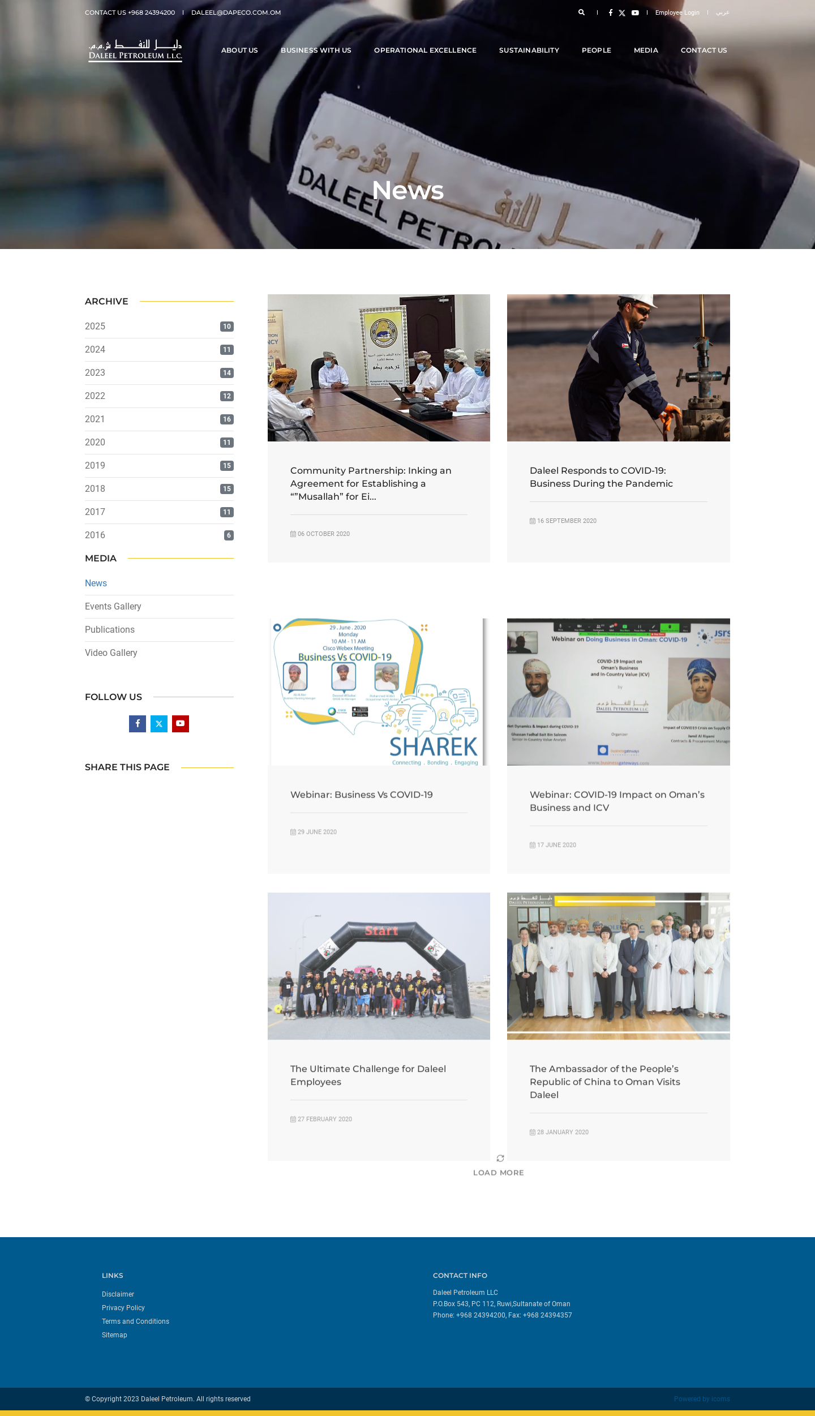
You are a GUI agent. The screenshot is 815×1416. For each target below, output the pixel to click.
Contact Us (706, 40)
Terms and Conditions (135, 1321)
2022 (95, 396)
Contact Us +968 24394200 (130, 12)
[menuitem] (250, 1294)
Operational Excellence (428, 40)
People (599, 40)
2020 (95, 442)
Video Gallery (111, 652)
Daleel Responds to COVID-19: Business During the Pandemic (601, 477)
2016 (95, 535)
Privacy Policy (123, 1308)
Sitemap (114, 1335)
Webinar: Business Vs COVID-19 (361, 879)
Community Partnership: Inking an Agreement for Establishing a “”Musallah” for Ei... (371, 483)
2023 (95, 372)
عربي (723, 12)
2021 (95, 419)
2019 (95, 465)
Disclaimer (118, 1294)
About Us (242, 40)
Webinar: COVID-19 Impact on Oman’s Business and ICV (617, 886)
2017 (95, 512)
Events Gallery (113, 606)
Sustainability (532, 40)
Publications (110, 629)
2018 (95, 488)
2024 (95, 349)
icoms (720, 1399)
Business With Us (319, 40)
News (96, 583)
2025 (95, 326)
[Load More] (499, 1191)
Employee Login (677, 12)
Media (648, 40)
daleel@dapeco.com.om (236, 12)
